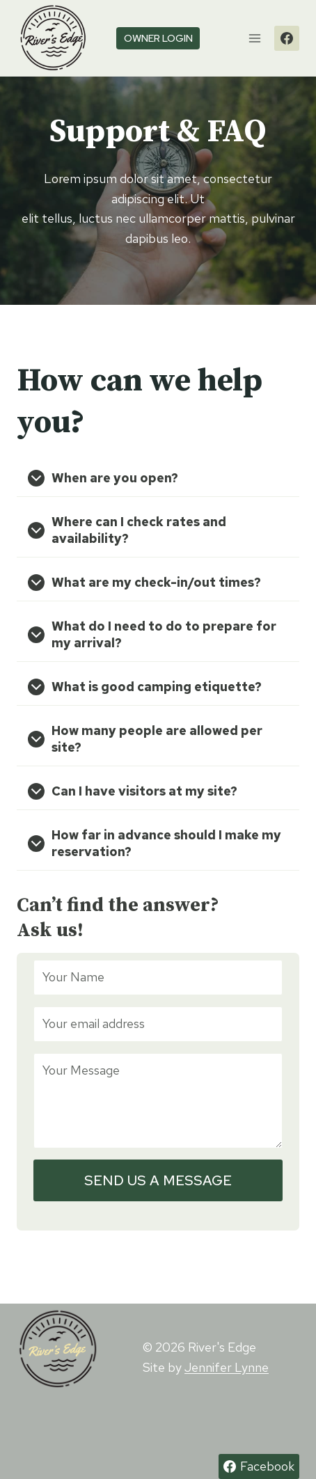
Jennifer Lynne (226, 1367)
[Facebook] (286, 38)
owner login (158, 38)
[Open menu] (254, 38)
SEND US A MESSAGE (158, 1180)
